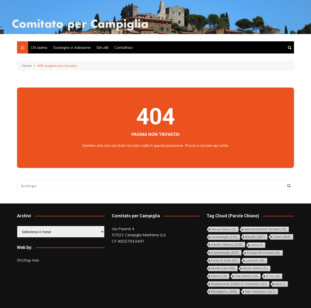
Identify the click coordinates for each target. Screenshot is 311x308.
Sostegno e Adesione (72, 47)
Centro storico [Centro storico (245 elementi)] (226, 244)
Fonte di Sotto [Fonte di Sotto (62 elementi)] (224, 260)
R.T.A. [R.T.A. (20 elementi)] (273, 276)
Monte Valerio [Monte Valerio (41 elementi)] (255, 268)
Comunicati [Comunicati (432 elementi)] (225, 252)
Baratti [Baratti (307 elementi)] (255, 237)
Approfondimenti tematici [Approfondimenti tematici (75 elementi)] (265, 229)
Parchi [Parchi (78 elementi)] (219, 276)
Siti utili (102, 47)
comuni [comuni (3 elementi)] (256, 245)
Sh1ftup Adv (28, 260)
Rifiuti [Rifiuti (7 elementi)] (280, 283)
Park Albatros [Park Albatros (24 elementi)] (246, 276)
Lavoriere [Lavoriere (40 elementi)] (255, 260)
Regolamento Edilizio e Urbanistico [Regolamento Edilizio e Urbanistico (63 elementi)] (239, 284)
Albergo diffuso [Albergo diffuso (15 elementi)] (223, 229)
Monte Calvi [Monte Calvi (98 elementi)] (223, 268)
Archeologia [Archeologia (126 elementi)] (224, 237)
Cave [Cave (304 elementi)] (281, 237)
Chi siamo (39, 47)
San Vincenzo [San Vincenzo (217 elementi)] (260, 291)
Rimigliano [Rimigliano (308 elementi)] (224, 291)
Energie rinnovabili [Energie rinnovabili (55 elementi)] (263, 253)
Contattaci (123, 47)
